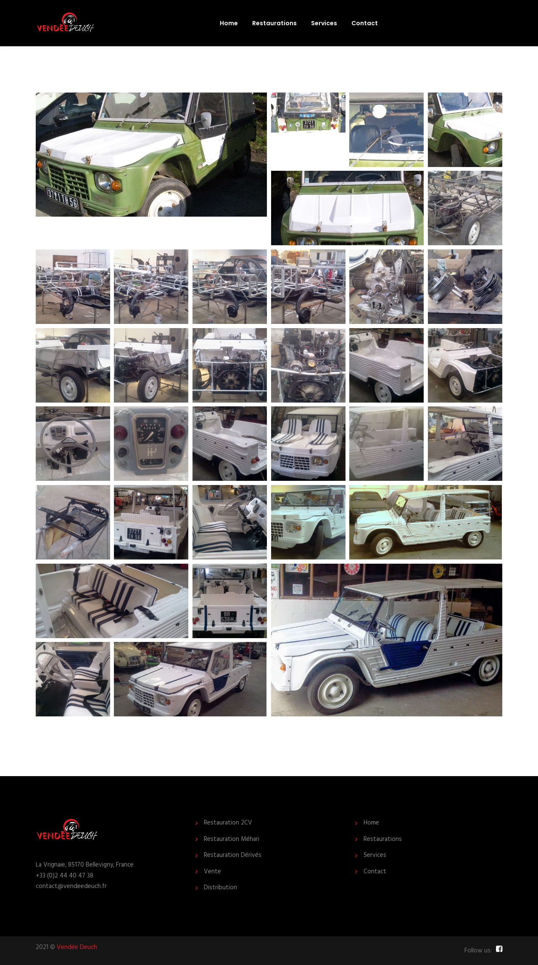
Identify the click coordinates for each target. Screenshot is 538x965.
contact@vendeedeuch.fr (71, 886)
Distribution (220, 888)
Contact (364, 23)
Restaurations (274, 23)
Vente (212, 872)
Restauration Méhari (231, 839)
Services (324, 23)
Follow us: (478, 951)
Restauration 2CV (228, 823)
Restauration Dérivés (232, 855)
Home (229, 23)
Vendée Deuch (77, 947)
